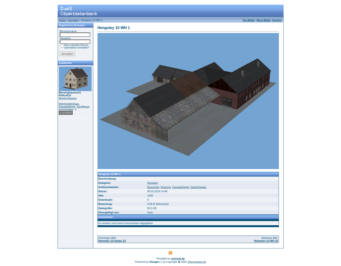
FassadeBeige (67, 106)
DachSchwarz (198, 187)
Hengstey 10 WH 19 (266, 240)
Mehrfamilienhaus (69, 103)
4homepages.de (196, 261)
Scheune (166, 187)
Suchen (277, 20)
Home (62, 20)
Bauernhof (153, 187)
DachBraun (83, 106)
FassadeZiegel (180, 187)
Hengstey (73, 20)
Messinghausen (68, 98)
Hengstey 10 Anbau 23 (112, 240)
